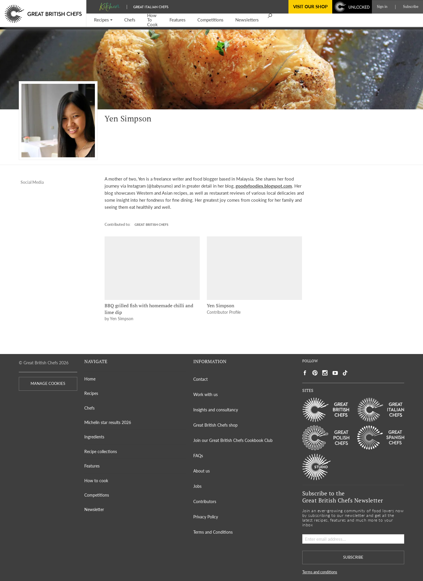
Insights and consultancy (215, 409)
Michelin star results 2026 (107, 422)
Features (92, 465)
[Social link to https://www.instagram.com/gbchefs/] (325, 373)
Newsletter (94, 509)
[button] (103, 20)
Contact (200, 379)
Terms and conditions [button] (319, 572)
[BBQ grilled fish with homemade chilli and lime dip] (152, 268)
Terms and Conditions (213, 532)
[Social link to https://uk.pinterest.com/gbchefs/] (315, 373)
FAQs (198, 455)
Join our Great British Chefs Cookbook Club (233, 440)
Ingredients (94, 436)
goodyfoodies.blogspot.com (264, 185)
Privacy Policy (205, 516)
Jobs (197, 486)
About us (201, 470)
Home (89, 378)
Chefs (89, 407)
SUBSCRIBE (353, 557)
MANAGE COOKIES (48, 383)
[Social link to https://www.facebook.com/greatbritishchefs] (305, 373)
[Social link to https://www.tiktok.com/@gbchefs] (345, 373)
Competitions (96, 494)
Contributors (204, 501)
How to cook (96, 480)
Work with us (205, 394)
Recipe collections (100, 451)
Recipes (91, 393)
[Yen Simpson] (254, 268)
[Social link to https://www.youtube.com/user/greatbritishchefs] (335, 373)
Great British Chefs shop (215, 425)
